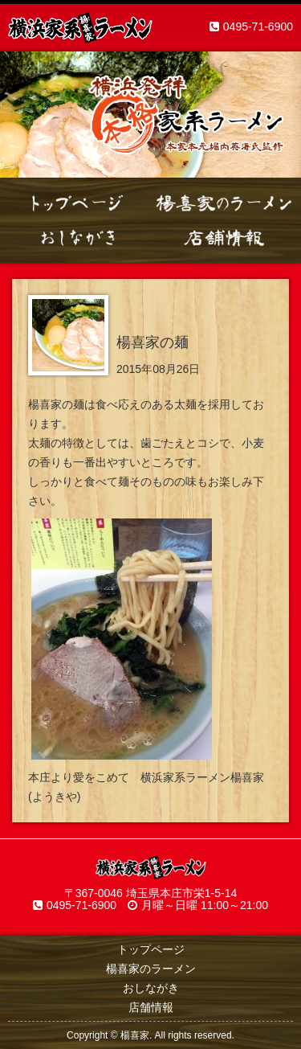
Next (280, 115)
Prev (21, 115)
